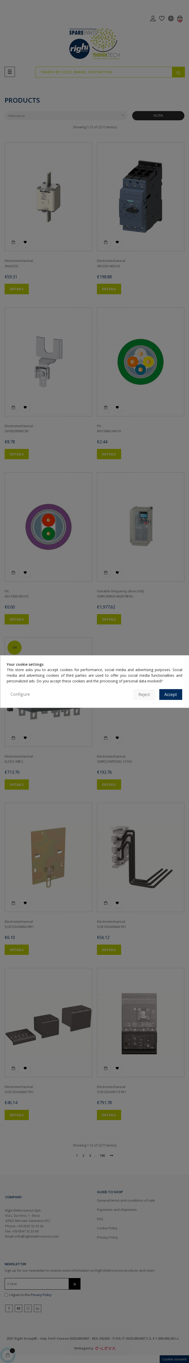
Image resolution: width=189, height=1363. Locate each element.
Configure (20, 694)
